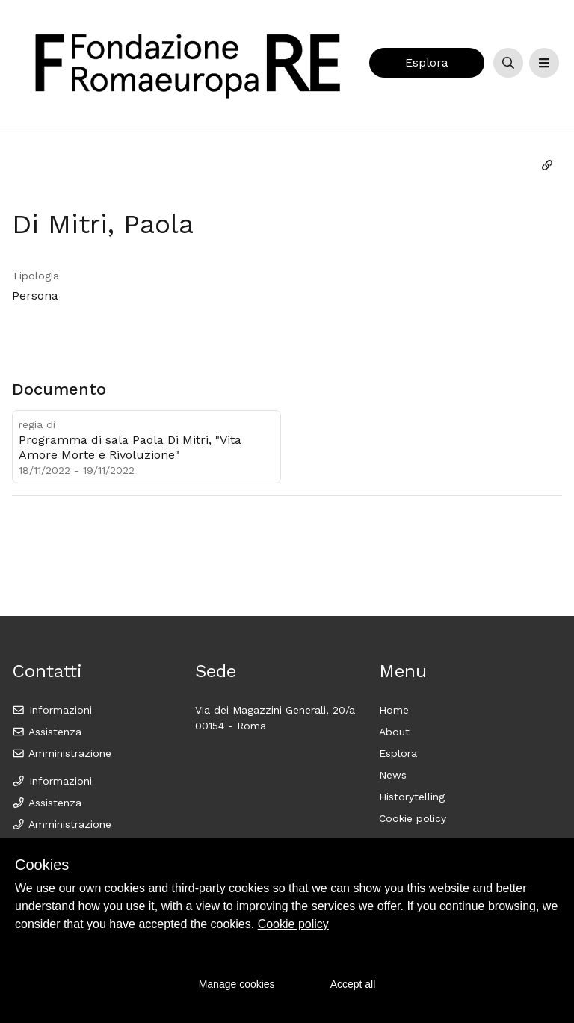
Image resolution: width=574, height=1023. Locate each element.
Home (394, 710)
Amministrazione (61, 753)
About (394, 732)
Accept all (353, 984)
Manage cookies (237, 984)
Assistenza (46, 732)
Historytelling (412, 797)
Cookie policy (412, 818)
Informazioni (52, 710)
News (393, 775)
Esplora (426, 62)
